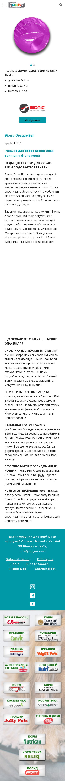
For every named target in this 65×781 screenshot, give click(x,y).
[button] (4, 4)
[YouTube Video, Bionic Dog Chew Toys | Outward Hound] (32, 311)
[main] (32, 81)
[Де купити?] (32, 120)
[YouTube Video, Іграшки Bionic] (32, 270)
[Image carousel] (32, 40)
